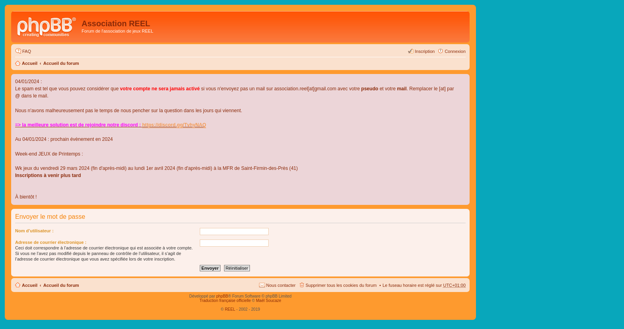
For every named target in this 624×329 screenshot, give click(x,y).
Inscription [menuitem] (425, 51)
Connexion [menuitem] (455, 51)
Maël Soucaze (268, 300)
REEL (230, 309)
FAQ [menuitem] (26, 51)
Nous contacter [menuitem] (281, 285)
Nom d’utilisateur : (34, 230)
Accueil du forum (61, 63)
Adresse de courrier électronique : (50, 242)
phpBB (222, 296)
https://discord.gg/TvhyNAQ (174, 125)
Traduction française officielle (225, 300)
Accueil (29, 63)
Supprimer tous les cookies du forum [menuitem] (341, 285)
